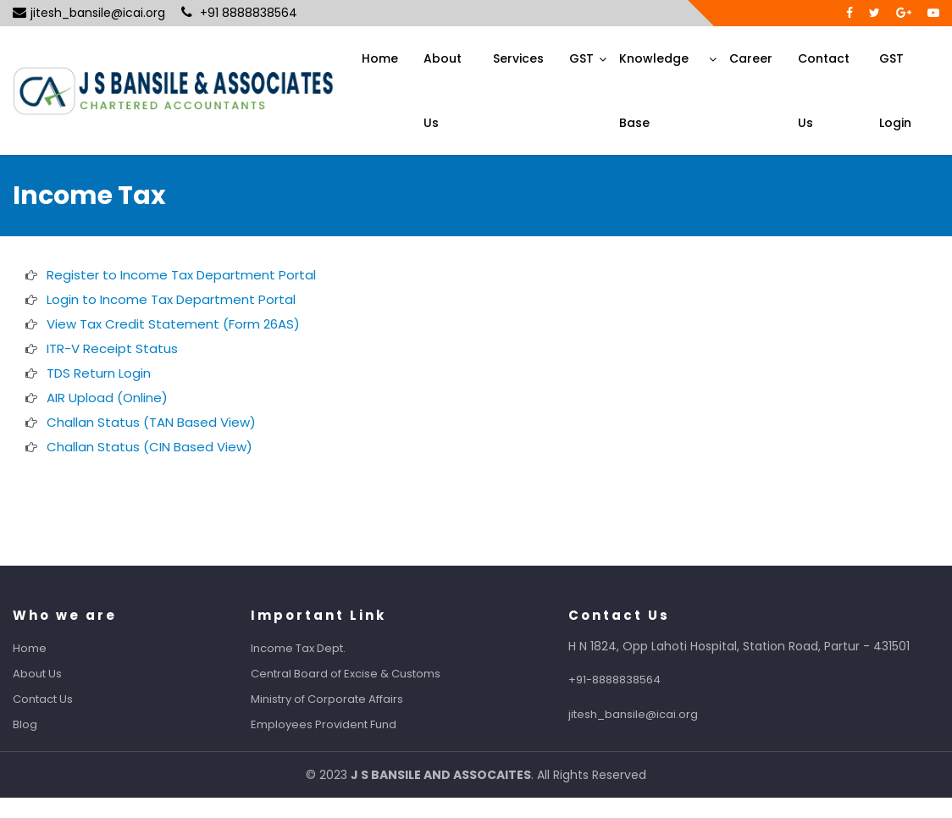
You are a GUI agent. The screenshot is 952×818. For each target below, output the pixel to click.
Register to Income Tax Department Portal (181, 275)
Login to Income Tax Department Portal (171, 299)
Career (750, 58)
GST (581, 58)
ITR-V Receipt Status (112, 348)
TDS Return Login (99, 373)
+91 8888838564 (239, 12)
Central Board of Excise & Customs (361, 674)
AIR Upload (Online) (107, 397)
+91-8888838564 (630, 680)
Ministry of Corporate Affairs (342, 699)
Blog (40, 724)
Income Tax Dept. (313, 648)
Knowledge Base (654, 90)
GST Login (895, 90)
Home (380, 58)
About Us (442, 90)
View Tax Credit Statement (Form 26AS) (173, 324)
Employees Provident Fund (339, 724)
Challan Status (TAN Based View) (151, 422)
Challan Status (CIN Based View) (149, 447)
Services (518, 58)
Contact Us (824, 90)
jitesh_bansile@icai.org (89, 12)
